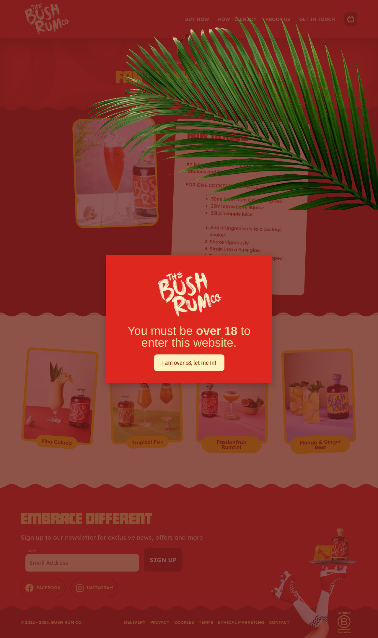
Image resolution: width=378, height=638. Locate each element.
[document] (189, 319)
